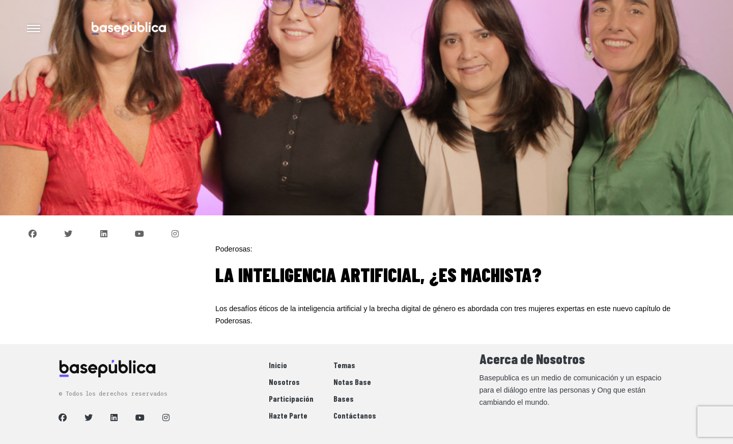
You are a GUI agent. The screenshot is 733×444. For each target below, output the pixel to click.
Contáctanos (354, 415)
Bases (343, 398)
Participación (291, 398)
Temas (344, 364)
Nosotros (284, 381)
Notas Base (352, 381)
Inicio (278, 364)
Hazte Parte (288, 415)
